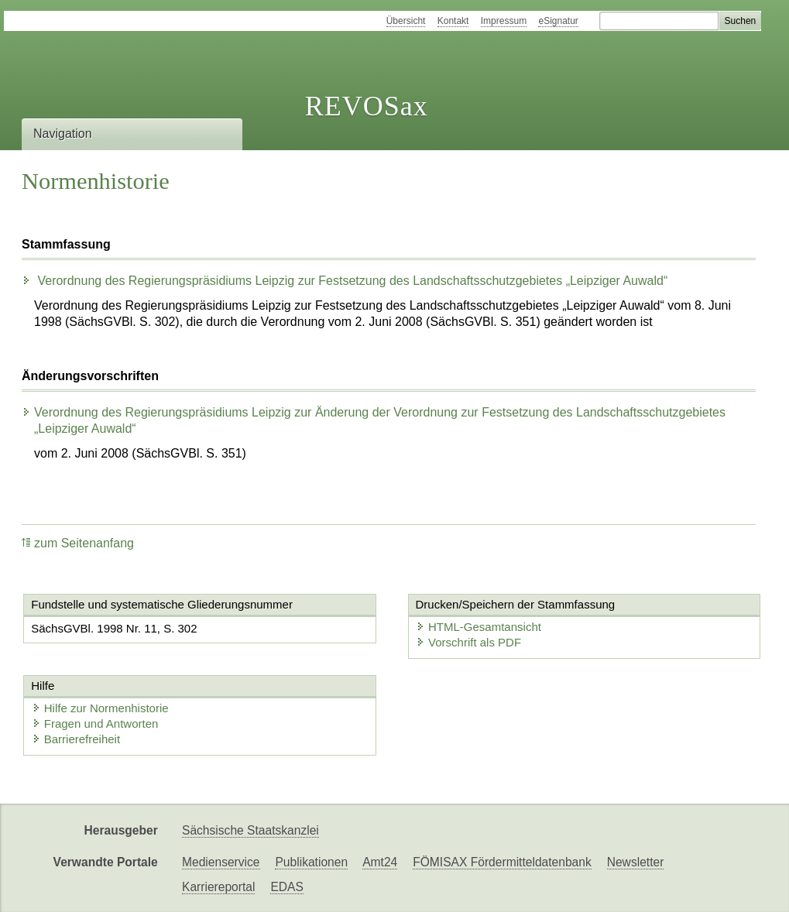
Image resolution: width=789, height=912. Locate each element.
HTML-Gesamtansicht (478, 626)
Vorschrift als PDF (468, 642)
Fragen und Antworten (95, 723)
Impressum (504, 20)
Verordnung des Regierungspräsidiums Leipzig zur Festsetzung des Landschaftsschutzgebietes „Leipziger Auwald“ (344, 280)
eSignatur (558, 20)
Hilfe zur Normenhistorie (100, 708)
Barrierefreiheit (76, 739)
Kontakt (453, 20)
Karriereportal (218, 886)
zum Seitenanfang (78, 543)
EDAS (286, 886)
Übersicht (406, 20)
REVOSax (366, 106)
